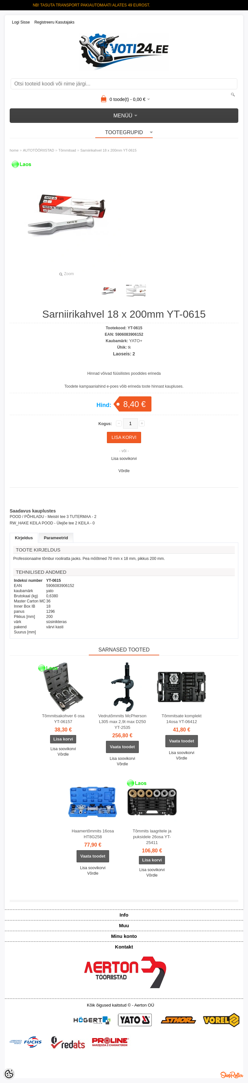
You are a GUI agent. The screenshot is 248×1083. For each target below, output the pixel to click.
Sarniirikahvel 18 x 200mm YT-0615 (108, 150)
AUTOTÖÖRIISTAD (38, 150)
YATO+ (135, 340)
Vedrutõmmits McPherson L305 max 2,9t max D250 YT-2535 (122, 721)
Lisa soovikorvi (124, 458)
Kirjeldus (24, 537)
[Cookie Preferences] (9, 1074)
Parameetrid (56, 537)
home (14, 150)
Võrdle (124, 471)
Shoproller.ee (232, 1075)
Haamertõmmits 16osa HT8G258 (93, 834)
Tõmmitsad (67, 150)
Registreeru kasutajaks (54, 22)
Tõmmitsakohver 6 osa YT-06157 (63, 718)
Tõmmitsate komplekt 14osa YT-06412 (182, 718)
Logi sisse (21, 22)
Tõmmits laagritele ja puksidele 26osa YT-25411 (152, 837)
